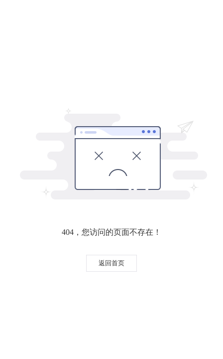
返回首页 (111, 263)
